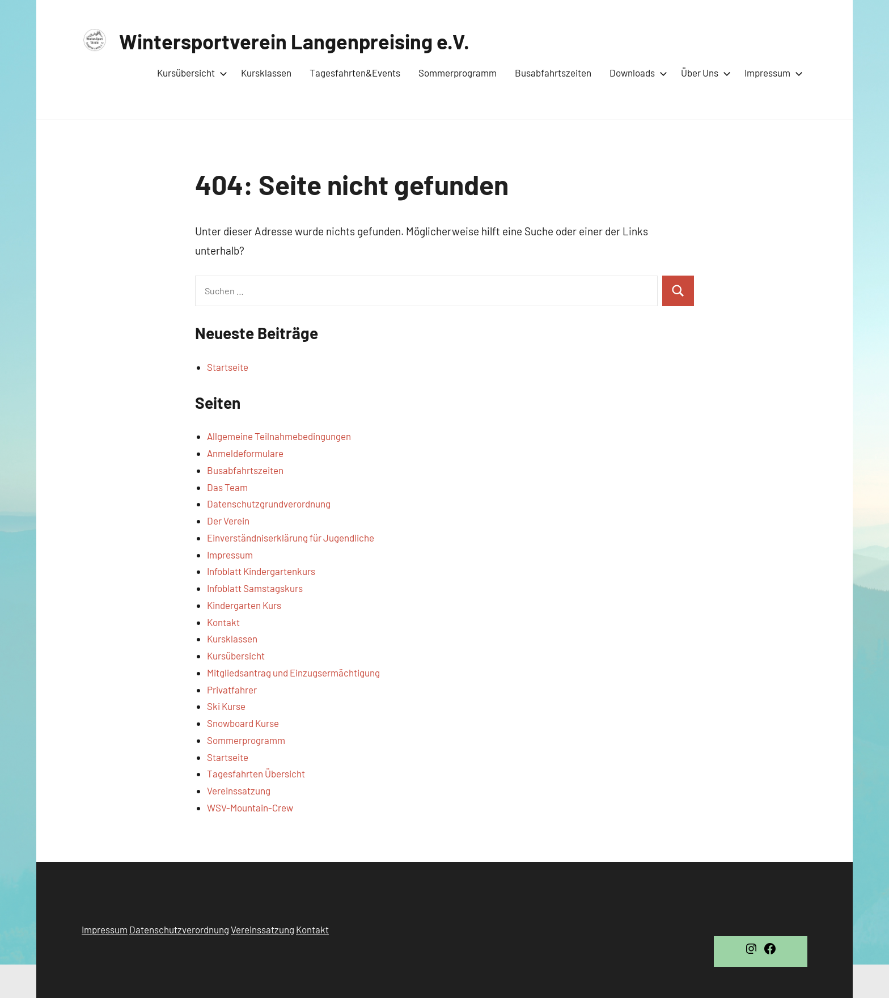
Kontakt (223, 622)
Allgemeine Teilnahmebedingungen (279, 436)
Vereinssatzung (238, 790)
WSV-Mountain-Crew (250, 807)
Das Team (227, 487)
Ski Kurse (226, 706)
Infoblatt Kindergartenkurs (261, 571)
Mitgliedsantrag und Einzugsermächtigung (293, 672)
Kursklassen (266, 72)
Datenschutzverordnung (179, 929)
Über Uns (703, 72)
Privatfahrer (232, 689)
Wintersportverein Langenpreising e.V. (294, 41)
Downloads (636, 72)
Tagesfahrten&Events (355, 72)
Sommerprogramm (457, 72)
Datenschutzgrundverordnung (269, 503)
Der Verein (228, 520)
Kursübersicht (190, 72)
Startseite (227, 367)
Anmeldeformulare (245, 453)
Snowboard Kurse (243, 723)
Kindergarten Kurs (244, 605)
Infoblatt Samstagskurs (255, 588)
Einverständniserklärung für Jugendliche (290, 537)
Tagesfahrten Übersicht (256, 773)
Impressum (771, 72)
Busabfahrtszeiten (553, 72)
